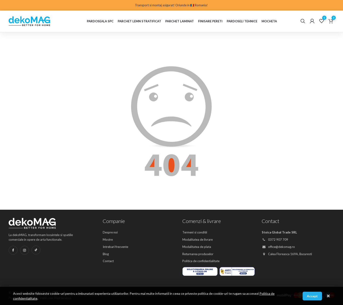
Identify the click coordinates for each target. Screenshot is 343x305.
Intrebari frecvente (115, 247)
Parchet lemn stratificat (139, 21)
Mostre (108, 239)
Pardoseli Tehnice (242, 21)
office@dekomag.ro (278, 247)
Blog (106, 254)
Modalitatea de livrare (197, 239)
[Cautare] (302, 21)
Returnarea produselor (197, 254)
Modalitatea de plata (196, 247)
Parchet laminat (179, 21)
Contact (108, 261)
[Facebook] (13, 250)
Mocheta (269, 21)
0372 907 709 (275, 239)
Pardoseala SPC (100, 21)
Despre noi (110, 232)
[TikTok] (36, 250)
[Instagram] (24, 250)
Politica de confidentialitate (200, 261)
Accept (312, 296)
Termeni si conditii (194, 232)
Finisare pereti (210, 21)
